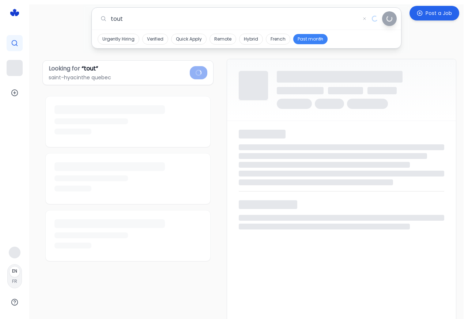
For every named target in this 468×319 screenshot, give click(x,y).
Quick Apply (189, 39)
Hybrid (251, 39)
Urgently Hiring (118, 39)
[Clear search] (364, 19)
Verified (155, 39)
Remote (222, 39)
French (278, 39)
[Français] (14, 276)
